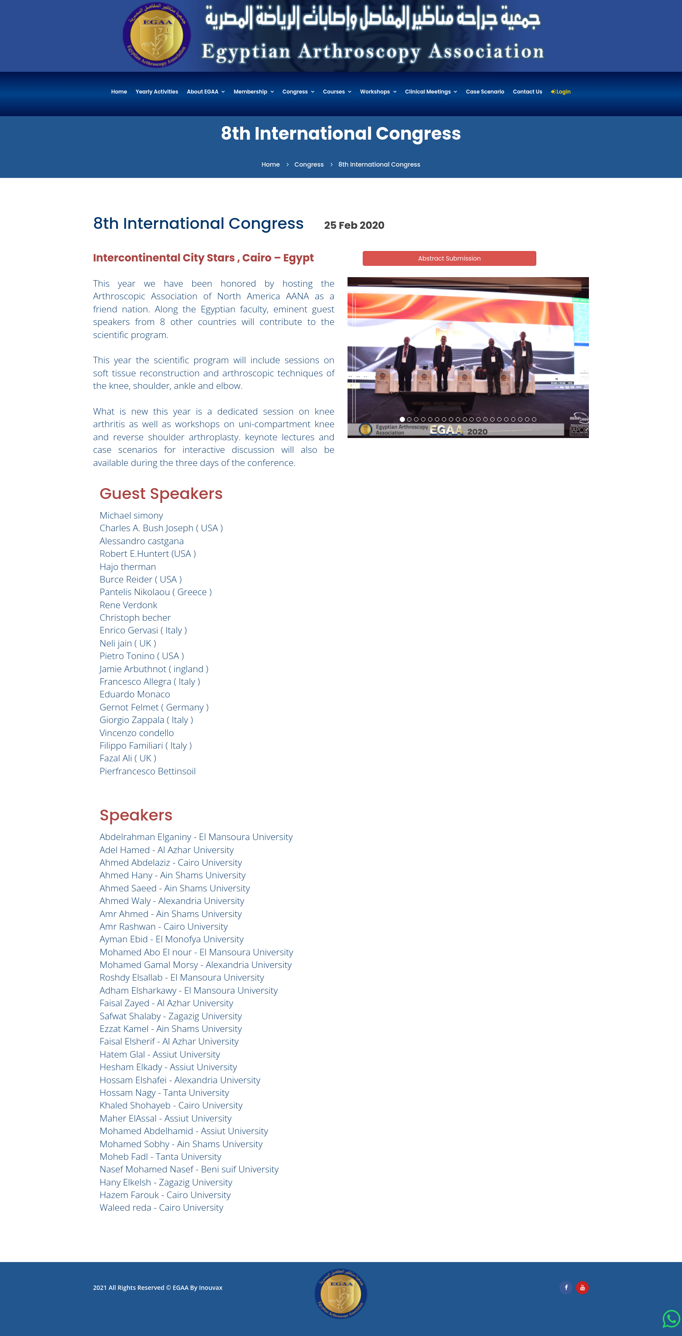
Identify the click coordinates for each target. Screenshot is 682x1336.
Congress (295, 92)
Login (561, 92)
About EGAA (203, 92)
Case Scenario (485, 92)
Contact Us (527, 92)
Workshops (375, 92)
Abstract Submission (449, 258)
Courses (334, 92)
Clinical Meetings (428, 92)
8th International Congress (379, 164)
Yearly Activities (157, 92)
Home (119, 92)
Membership (250, 92)
